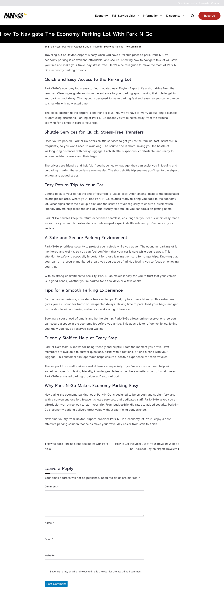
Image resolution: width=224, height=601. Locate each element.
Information (152, 15)
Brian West (54, 46)
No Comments (133, 46)
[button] (137, 15)
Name (49, 522)
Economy (101, 15)
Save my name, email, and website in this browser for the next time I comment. (96, 571)
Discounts (175, 15)
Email (49, 539)
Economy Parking (113, 46)
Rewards (204, 3)
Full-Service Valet (125, 15)
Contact (215, 3)
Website (49, 555)
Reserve (209, 15)
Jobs (194, 3)
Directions (183, 3)
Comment (52, 486)
